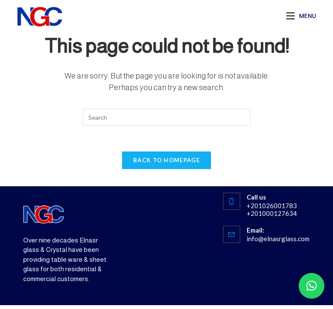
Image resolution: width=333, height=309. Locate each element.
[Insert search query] (167, 117)
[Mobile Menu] (301, 16)
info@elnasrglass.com (278, 238)
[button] (311, 286)
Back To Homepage (166, 160)
